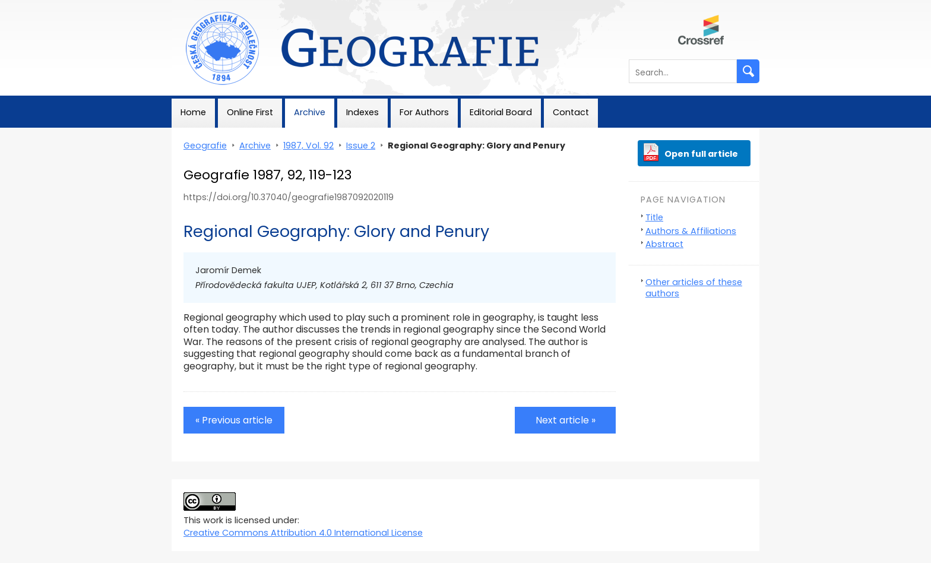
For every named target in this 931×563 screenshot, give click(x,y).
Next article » (566, 420)
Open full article (701, 154)
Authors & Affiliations (690, 231)
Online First (250, 112)
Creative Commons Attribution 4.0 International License (303, 533)
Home (193, 112)
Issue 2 (360, 145)
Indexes (362, 112)
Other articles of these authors (693, 287)
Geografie (193, 6)
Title (654, 217)
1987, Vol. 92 (308, 145)
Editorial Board (501, 112)
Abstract (664, 244)
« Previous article (234, 420)
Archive (309, 112)
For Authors (424, 112)
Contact (571, 112)
